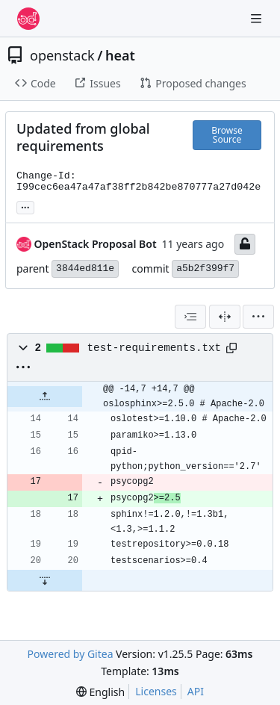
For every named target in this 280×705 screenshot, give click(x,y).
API (195, 691)
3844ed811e (85, 268)
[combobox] (190, 317)
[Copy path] (231, 348)
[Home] (28, 18)
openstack (62, 55)
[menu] (258, 317)
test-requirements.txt (154, 348)
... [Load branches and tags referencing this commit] (25, 206)
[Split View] (224, 317)
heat (120, 55)
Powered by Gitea (70, 654)
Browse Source (226, 135)
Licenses (156, 691)
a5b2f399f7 (205, 268)
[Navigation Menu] (258, 18)
